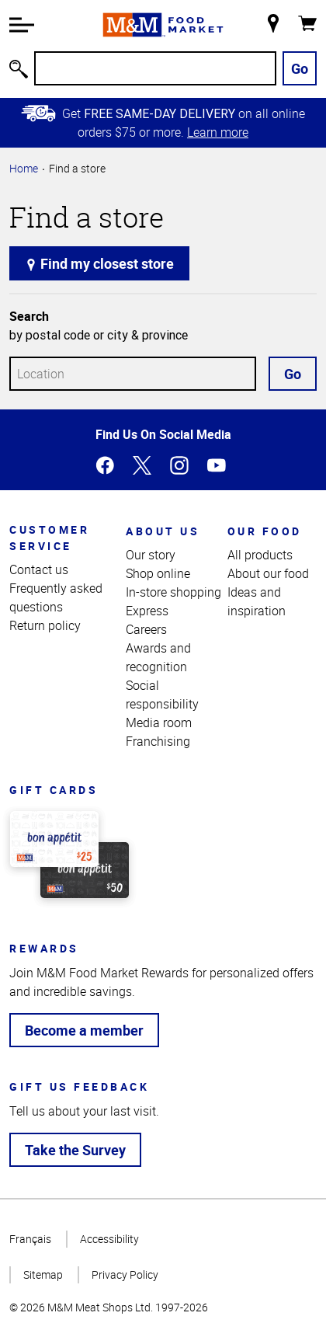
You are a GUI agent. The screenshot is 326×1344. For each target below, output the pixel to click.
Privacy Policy (125, 1274)
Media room (159, 722)
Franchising (158, 741)
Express (147, 610)
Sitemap (43, 1274)
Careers (146, 629)
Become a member (84, 1030)
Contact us (38, 569)
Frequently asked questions (55, 597)
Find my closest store (99, 263)
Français (30, 1238)
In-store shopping (173, 592)
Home (23, 168)
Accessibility (109, 1238)
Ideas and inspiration (256, 601)
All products (260, 554)
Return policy (45, 625)
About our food (268, 573)
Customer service (49, 537)
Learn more (217, 132)
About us (162, 531)
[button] (21, 24)
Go (299, 68)
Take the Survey (75, 1149)
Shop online (158, 573)
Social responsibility (162, 694)
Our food (264, 531)
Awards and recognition (158, 657)
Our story (150, 554)
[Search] (155, 68)
